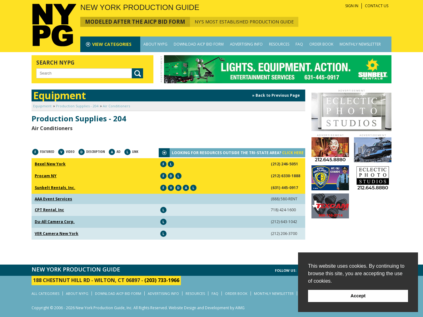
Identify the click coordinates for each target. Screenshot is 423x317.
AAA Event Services (53, 199)
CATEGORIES (112, 44)
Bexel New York (50, 164)
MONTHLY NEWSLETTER (360, 44)
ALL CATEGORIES (45, 293)
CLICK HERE (293, 152)
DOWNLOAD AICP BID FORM (199, 44)
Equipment (42, 106)
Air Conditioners (116, 106)
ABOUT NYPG (155, 44)
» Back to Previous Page (276, 95)
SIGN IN (351, 5)
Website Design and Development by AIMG (207, 307)
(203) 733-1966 (161, 280)
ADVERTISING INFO (246, 44)
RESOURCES (279, 44)
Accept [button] (358, 295)
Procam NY (46, 175)
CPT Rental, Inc (49, 209)
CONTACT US (376, 5)
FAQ (299, 44)
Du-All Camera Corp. (55, 221)
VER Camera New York (56, 233)
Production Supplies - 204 (77, 106)
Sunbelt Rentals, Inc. (55, 187)
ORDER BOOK (321, 44)
